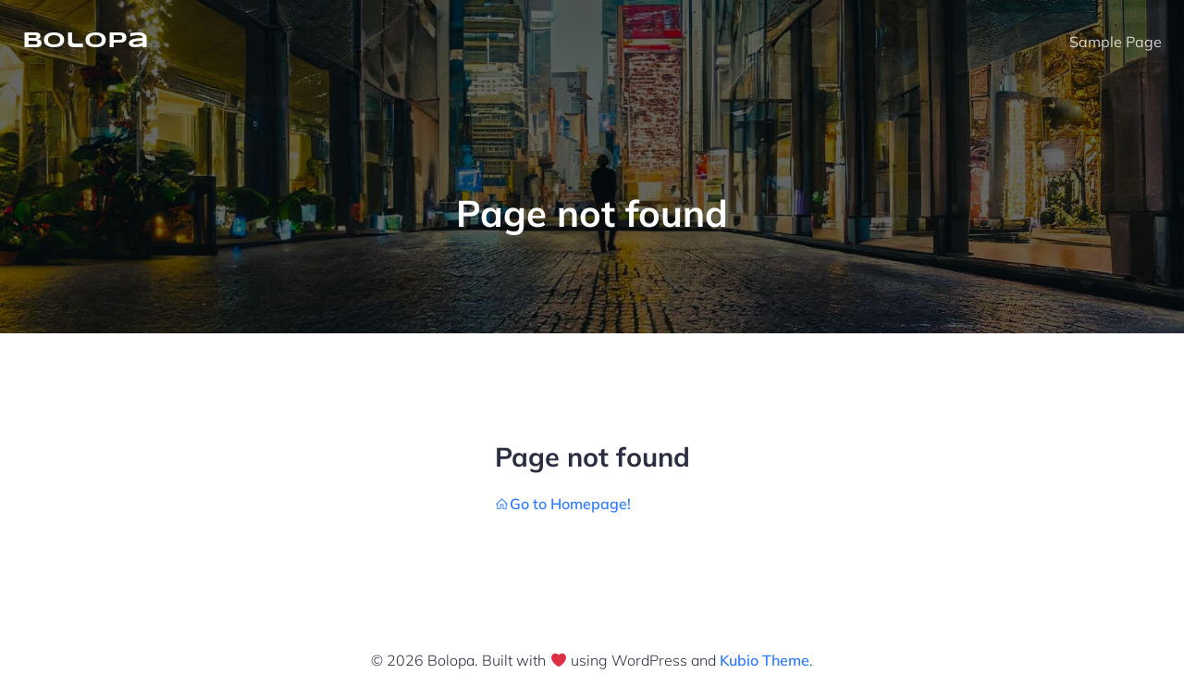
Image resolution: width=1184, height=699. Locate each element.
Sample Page (1115, 41)
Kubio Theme (764, 660)
